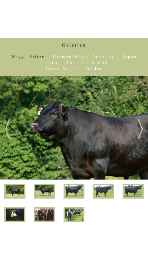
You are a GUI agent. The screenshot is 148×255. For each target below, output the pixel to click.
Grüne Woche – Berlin (74, 68)
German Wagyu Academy (84, 57)
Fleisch (48, 62)
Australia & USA (87, 62)
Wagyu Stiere (28, 57)
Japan (130, 57)
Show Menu (19, 18)
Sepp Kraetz (118, 19)
